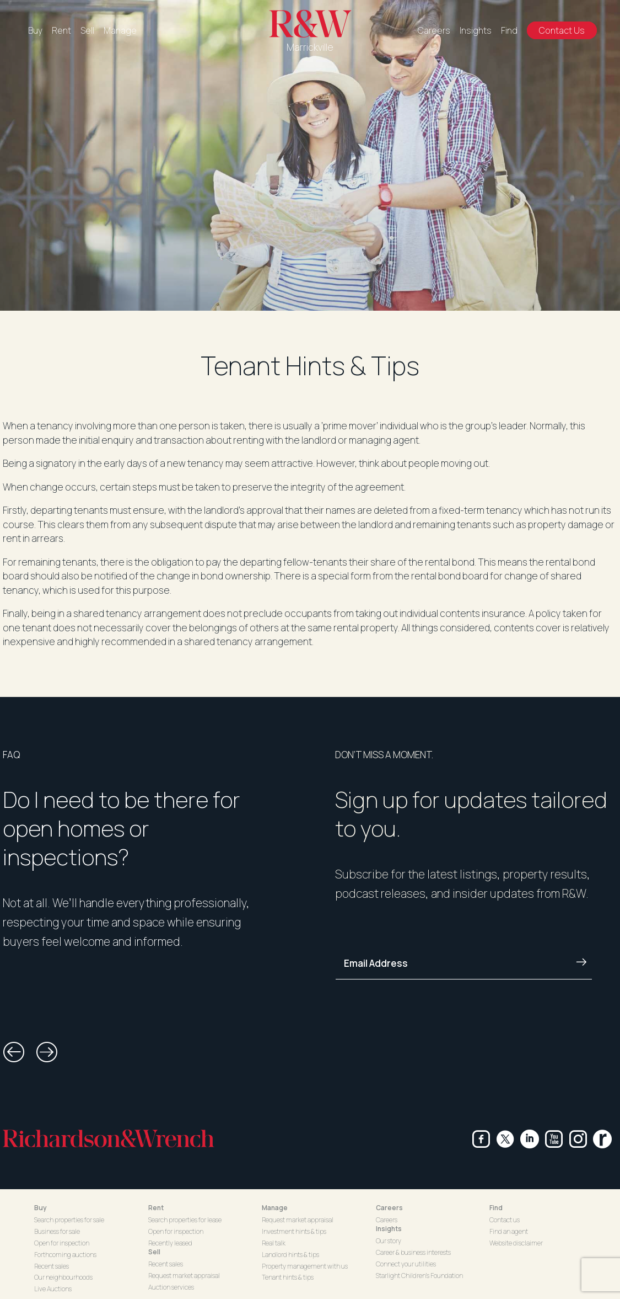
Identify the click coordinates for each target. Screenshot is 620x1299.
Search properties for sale (69, 1220)
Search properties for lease (185, 1220)
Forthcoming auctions (65, 1254)
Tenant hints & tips (288, 1277)
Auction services (171, 1287)
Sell (87, 30)
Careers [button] (389, 1207)
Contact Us (562, 30)
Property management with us (305, 1266)
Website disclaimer (516, 1243)
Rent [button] (156, 1207)
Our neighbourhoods (63, 1277)
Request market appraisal (184, 1275)
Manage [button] (275, 1207)
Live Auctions (53, 1288)
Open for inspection (61, 1243)
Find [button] (496, 1207)
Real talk (273, 1243)
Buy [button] (40, 1207)
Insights (476, 30)
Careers (434, 30)
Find (509, 30)
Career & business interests (413, 1252)
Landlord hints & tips (290, 1254)
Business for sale (57, 1231)
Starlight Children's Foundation (419, 1275)
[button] (14, 1052)
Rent (61, 30)
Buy (35, 30)
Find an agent (508, 1231)
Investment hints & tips (294, 1231)
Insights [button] (389, 1228)
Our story (388, 1240)
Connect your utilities (406, 1264)
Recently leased (170, 1243)
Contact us (504, 1220)
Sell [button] (154, 1252)
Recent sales (51, 1266)
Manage (120, 30)
